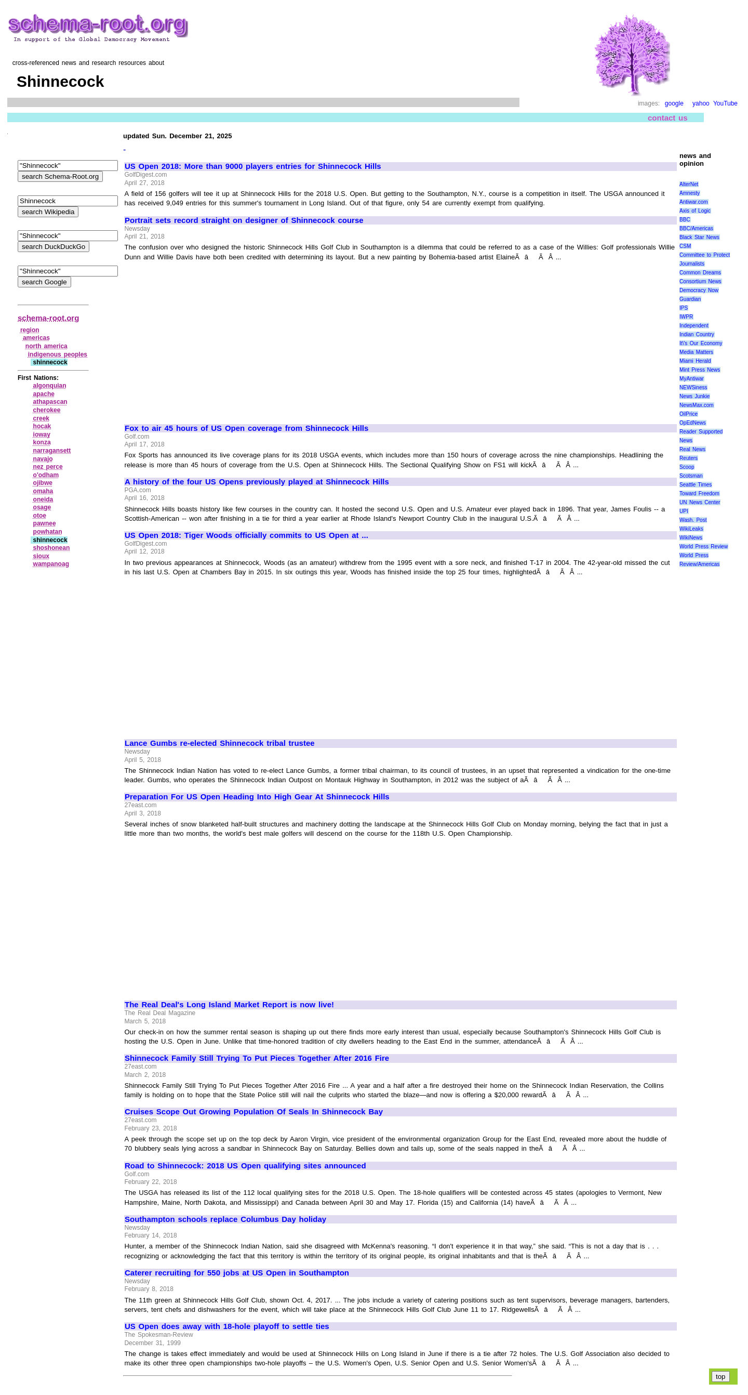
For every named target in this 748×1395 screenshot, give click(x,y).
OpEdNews (692, 423)
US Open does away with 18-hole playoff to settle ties (227, 1326)
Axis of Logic (695, 211)
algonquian (49, 385)
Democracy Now (698, 290)
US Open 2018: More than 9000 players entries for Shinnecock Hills (253, 166)
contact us (668, 117)
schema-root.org (48, 317)
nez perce (48, 466)
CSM (685, 246)
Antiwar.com (693, 202)
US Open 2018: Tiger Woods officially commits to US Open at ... (246, 535)
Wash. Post (692, 520)
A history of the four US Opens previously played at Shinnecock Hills (257, 482)
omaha (43, 491)
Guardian (690, 299)
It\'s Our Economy (700, 343)
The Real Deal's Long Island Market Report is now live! (229, 1005)
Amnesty (689, 193)
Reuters (688, 458)
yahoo (701, 103)
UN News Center (699, 502)
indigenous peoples (57, 354)
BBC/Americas (696, 228)
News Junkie (694, 396)
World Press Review (703, 546)
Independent (694, 325)
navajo (43, 459)
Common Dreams (700, 272)
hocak (42, 426)
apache (44, 394)
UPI (683, 511)
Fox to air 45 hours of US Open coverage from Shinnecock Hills (246, 428)
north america (46, 346)
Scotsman (690, 476)
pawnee (44, 523)
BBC (684, 219)
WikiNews (690, 538)
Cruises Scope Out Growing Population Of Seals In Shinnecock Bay (254, 1112)
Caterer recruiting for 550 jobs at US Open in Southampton (237, 1273)
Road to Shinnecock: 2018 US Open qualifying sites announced (245, 1166)
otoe (39, 515)
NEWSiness (693, 387)
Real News (692, 449)
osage (42, 507)
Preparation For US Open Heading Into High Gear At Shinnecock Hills (257, 797)
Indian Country (696, 334)
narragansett (52, 450)
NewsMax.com (696, 405)
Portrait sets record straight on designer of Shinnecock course (244, 220)
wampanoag (51, 564)
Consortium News (700, 281)
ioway (41, 434)
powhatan (47, 531)
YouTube (725, 103)
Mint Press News (699, 370)
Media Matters (696, 352)
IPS (683, 308)
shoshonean (51, 547)
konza (42, 442)
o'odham (46, 475)
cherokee (47, 410)
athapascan (50, 401)
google (674, 103)
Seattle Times (695, 485)
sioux (41, 556)
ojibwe (42, 482)
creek (41, 418)
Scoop (686, 467)
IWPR (686, 317)
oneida (43, 499)
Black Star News (699, 237)
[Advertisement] (212, 338)
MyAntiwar (691, 378)
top (721, 1376)
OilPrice (688, 414)
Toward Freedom (699, 493)
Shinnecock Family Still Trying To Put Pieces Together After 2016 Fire (257, 1058)
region (29, 330)
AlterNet (688, 184)
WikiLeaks (691, 529)
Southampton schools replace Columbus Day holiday (225, 1219)
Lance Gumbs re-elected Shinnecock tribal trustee (220, 743)
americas (36, 337)
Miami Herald (695, 361)
